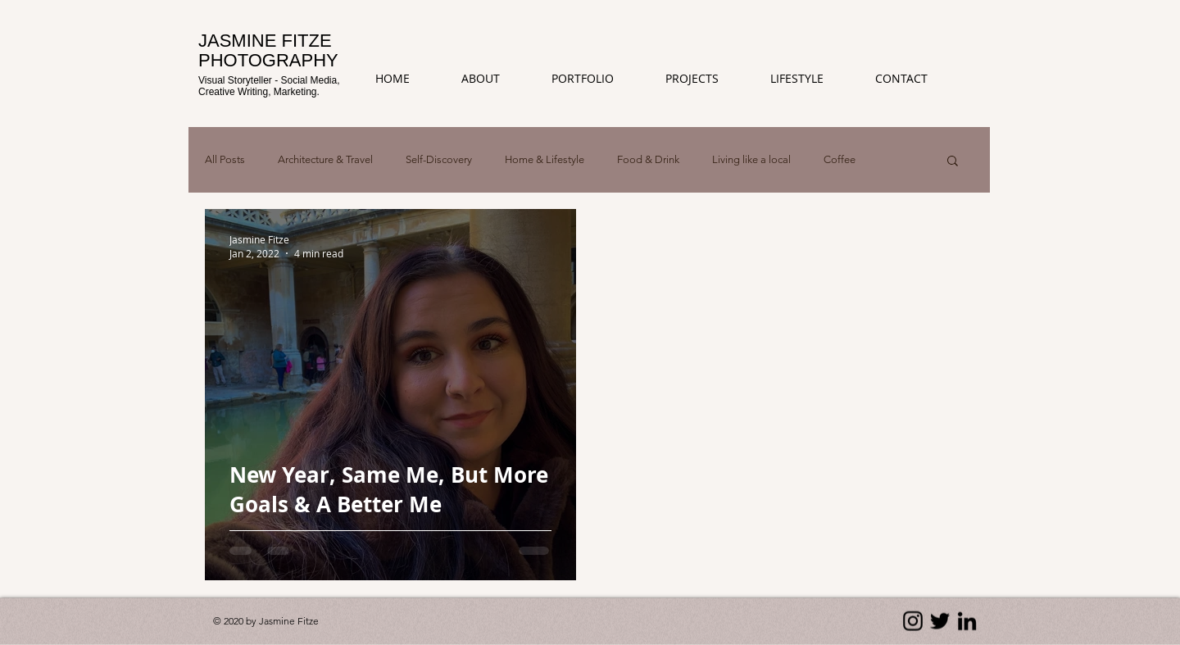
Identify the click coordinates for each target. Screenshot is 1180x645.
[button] (705, 78)
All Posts (225, 159)
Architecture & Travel (325, 159)
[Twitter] (940, 621)
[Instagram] (913, 621)
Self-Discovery (439, 159)
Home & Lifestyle (544, 159)
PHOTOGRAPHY (268, 60)
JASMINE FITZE (265, 40)
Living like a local (751, 159)
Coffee (840, 159)
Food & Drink (648, 159)
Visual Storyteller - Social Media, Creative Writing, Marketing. (269, 86)
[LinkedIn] (967, 621)
